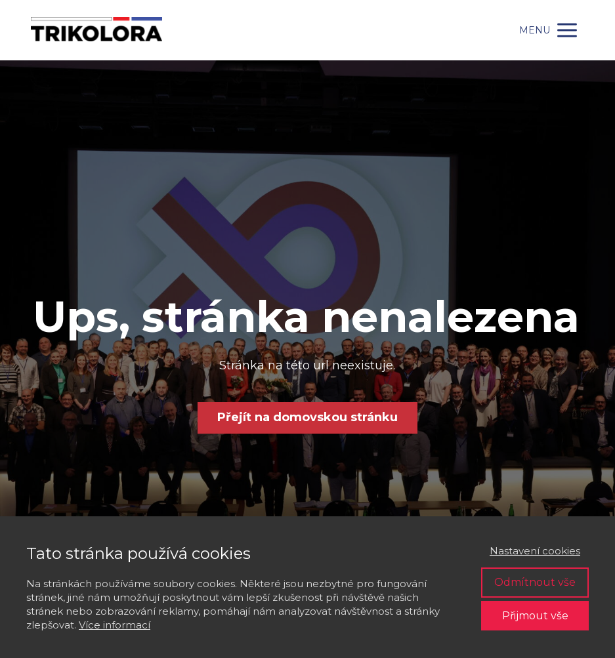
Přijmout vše (535, 615)
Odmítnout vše (535, 582)
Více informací (114, 625)
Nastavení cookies (535, 551)
